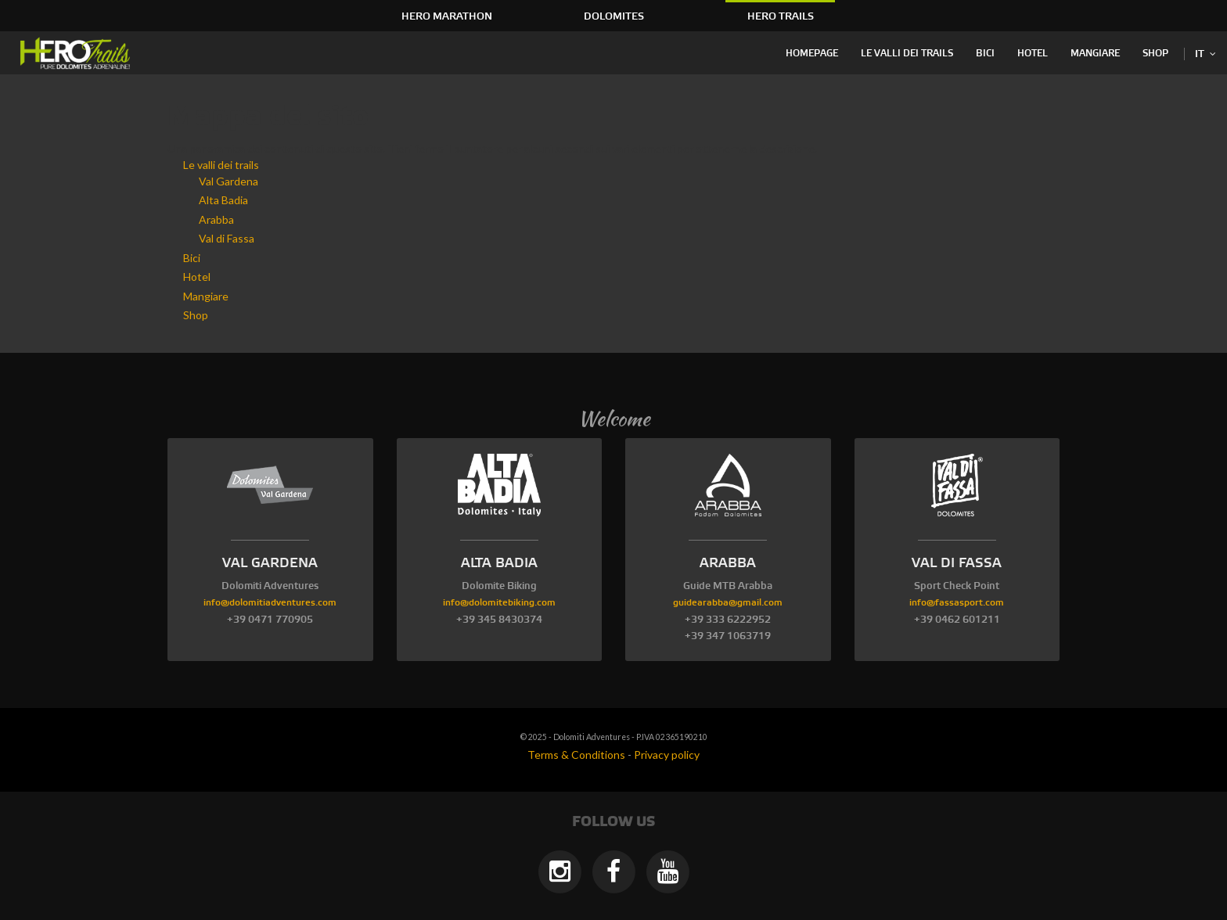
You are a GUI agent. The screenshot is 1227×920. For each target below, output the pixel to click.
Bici (985, 53)
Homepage (812, 53)
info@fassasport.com (956, 603)
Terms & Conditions (576, 754)
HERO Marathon (446, 16)
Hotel (1032, 53)
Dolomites (614, 16)
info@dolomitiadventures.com (269, 603)
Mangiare (1095, 53)
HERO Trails (780, 16)
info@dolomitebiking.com (499, 603)
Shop (1155, 53)
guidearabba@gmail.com (728, 603)
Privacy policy (667, 754)
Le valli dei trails (907, 53)
